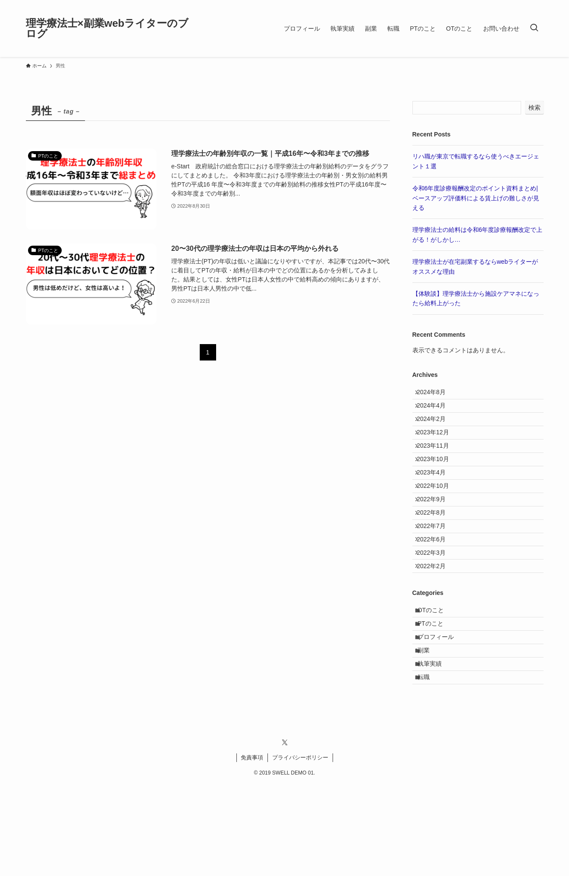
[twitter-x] (285, 834)
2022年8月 (435, 556)
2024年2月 (435, 430)
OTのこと (436, 676)
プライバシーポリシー (300, 849)
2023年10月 (437, 484)
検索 (534, 107)
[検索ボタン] (534, 28)
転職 (429, 766)
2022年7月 (435, 573)
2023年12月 (437, 448)
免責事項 (252, 849)
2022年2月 (435, 627)
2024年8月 (435, 394)
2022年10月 (437, 520)
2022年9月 (435, 537)
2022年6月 (435, 591)
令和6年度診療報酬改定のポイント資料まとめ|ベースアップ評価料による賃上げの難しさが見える (475, 198)
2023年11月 (437, 466)
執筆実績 (435, 748)
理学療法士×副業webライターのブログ (107, 28)
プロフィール (441, 712)
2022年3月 (435, 609)
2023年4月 (435, 502)
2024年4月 (435, 412)
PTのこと (436, 694)
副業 (429, 730)
